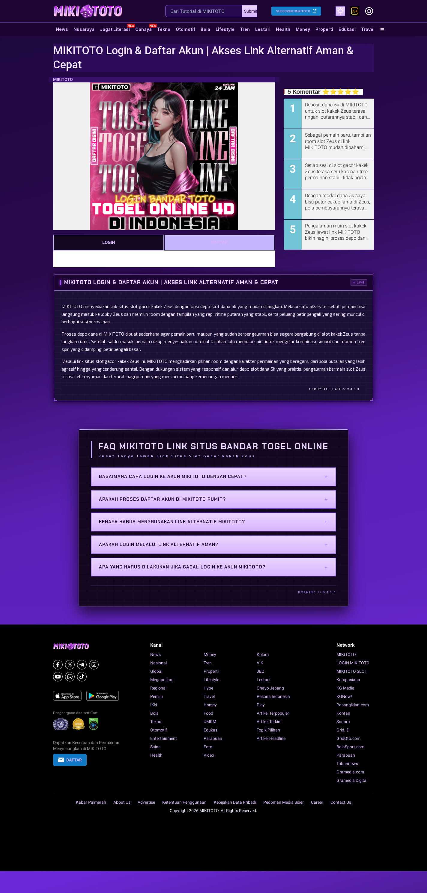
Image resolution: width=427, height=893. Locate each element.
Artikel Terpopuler (273, 713)
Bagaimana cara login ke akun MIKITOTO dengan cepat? (213, 476)
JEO (260, 671)
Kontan (343, 713)
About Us (121, 802)
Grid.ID (342, 730)
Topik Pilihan (268, 730)
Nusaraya (83, 29)
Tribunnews (347, 763)
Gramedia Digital (351, 780)
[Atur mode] (340, 11)
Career (317, 802)
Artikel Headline (271, 738)
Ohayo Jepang (270, 688)
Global (156, 671)
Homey (210, 704)
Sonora (343, 721)
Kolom (263, 654)
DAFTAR (219, 242)
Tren (245, 29)
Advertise (146, 802)
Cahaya (143, 29)
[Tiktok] (82, 676)
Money (303, 29)
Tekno (163, 29)
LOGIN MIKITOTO (352, 662)
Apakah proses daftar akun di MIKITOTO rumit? (213, 499)
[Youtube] (58, 676)
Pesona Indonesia (273, 696)
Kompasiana (348, 679)
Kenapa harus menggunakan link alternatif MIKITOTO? (213, 521)
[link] (355, 11)
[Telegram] (82, 664)
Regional (158, 688)
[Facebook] (58, 664)
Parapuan (213, 738)
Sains (155, 746)
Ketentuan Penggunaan (184, 802)
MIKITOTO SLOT (351, 671)
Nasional (158, 662)
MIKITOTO (63, 79)
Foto (208, 746)
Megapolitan (162, 679)
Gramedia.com (350, 772)
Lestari (262, 31)
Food (208, 713)
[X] (70, 664)
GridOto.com (348, 738)
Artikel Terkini (269, 721)
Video (209, 755)
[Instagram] (94, 664)
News (62, 29)
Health (283, 29)
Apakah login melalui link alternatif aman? (213, 544)
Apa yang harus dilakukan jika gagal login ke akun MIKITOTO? (213, 567)
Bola (205, 29)
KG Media (345, 688)
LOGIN (108, 242)
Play (261, 704)
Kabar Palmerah (91, 802)
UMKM (210, 721)
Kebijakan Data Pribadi (235, 802)
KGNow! (344, 696)
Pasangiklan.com (352, 704)
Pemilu (156, 696)
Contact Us (340, 802)
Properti (324, 29)
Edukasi (347, 29)
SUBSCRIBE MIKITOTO (293, 11)
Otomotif (185, 29)
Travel (368, 29)
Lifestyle (225, 29)
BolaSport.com (350, 746)
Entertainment (163, 738)
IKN (153, 704)
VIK (260, 662)
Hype (208, 688)
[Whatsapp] (70, 676)
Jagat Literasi (115, 29)
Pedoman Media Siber (283, 802)
